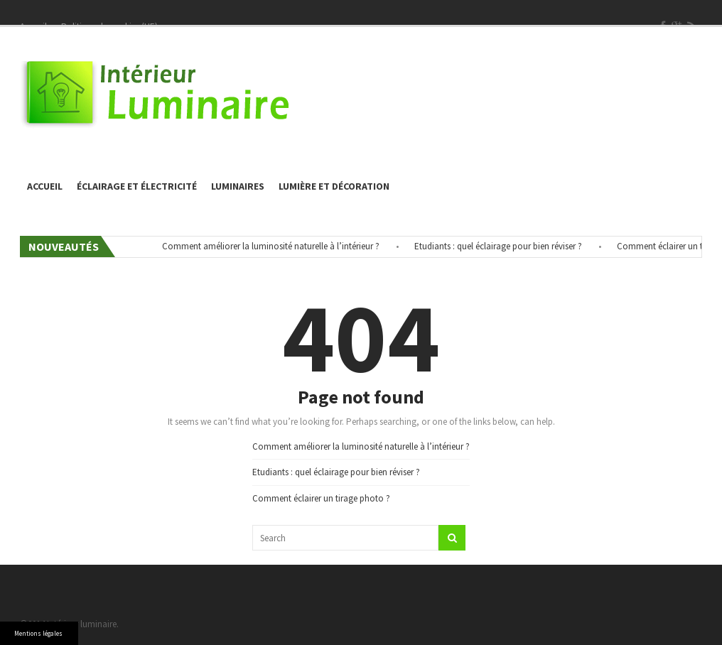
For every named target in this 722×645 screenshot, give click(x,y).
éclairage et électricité (137, 186)
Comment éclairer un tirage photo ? (321, 498)
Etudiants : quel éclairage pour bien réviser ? (502, 246)
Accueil (45, 186)
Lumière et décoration (334, 186)
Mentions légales (38, 633)
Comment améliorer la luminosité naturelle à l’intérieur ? (275, 246)
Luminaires (237, 186)
